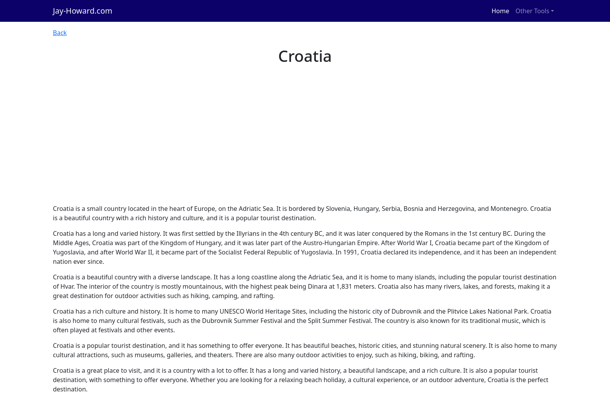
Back (60, 32)
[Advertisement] (305, 145)
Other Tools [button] (532, 11)
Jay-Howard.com (82, 10)
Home (501, 11)
